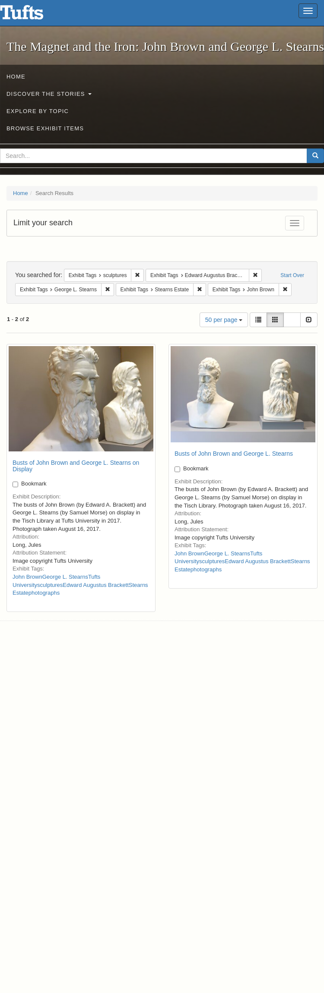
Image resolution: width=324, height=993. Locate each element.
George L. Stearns (65, 577)
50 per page (224, 319)
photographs (44, 592)
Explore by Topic (37, 111)
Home (15, 76)
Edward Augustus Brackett (95, 585)
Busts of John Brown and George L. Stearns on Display (76, 466)
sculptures (50, 585)
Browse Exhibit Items (45, 128)
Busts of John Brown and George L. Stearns (234, 453)
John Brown (27, 577)
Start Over (292, 275)
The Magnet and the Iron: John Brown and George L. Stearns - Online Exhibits (32, 15)
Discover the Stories (49, 94)
